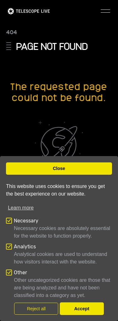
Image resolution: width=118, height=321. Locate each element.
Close (59, 168)
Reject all (36, 308)
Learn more (21, 207)
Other (20, 273)
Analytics (25, 247)
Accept (81, 308)
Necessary (26, 221)
